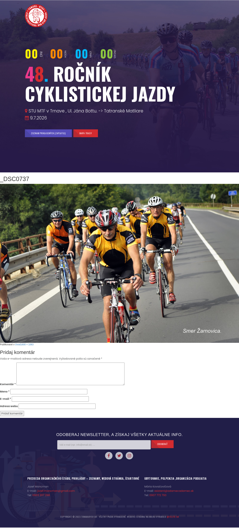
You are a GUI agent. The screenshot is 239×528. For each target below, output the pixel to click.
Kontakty (179, 36)
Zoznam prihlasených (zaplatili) (50, 133)
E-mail (5, 399)
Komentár (8, 385)
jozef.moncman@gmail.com (56, 491)
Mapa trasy (89, 133)
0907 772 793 (157, 496)
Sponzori (194, 36)
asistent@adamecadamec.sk (174, 491)
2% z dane (152, 36)
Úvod (18, 345)
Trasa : (208, 36)
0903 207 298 (41, 496)
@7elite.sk (173, 517)
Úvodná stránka (58, 36)
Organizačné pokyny (84, 36)
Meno (4, 392)
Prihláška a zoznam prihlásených (122, 36)
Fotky (166, 36)
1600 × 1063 (27, 345)
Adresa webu (9, 407)
